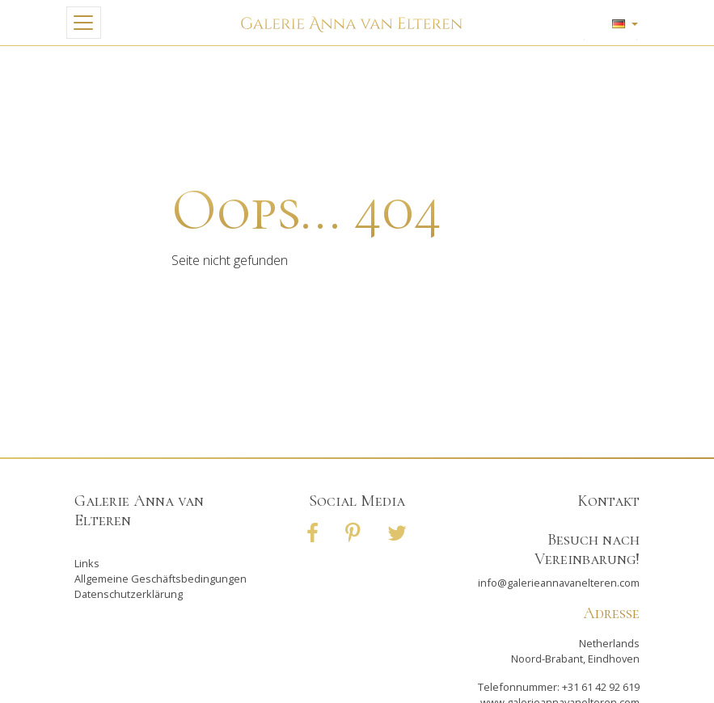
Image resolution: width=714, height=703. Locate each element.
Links (86, 563)
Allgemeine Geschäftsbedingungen (160, 578)
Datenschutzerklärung (128, 594)
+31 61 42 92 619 (601, 687)
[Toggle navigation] (83, 22)
